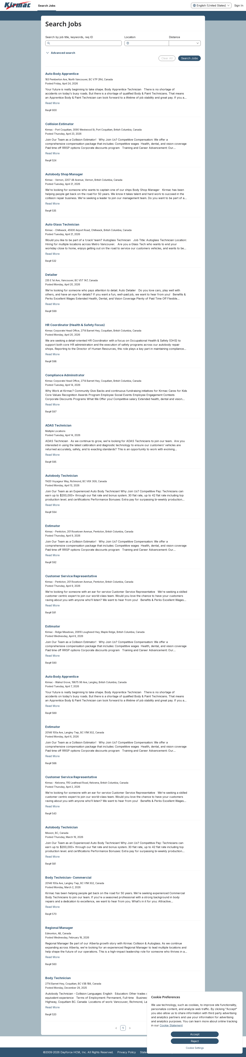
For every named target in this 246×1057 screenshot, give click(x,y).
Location (129, 37)
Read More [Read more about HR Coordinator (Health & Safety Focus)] (52, 354)
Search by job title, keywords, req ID (69, 37)
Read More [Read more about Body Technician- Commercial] (52, 907)
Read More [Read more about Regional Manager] (52, 957)
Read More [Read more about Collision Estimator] (52, 153)
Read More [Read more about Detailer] (52, 304)
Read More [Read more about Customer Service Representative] (52, 605)
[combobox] (148, 43)
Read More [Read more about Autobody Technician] (52, 505)
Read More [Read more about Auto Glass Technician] (52, 253)
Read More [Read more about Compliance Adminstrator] (52, 404)
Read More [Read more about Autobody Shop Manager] (52, 203)
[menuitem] (18, 5)
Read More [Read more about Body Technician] (52, 1007)
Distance (174, 37)
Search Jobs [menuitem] (46, 5)
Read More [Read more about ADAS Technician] (52, 454)
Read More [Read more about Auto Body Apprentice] (52, 103)
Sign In (238, 5)
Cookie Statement (171, 1025)
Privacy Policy (126, 1052)
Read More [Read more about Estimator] (52, 555)
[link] (123, 1028)
